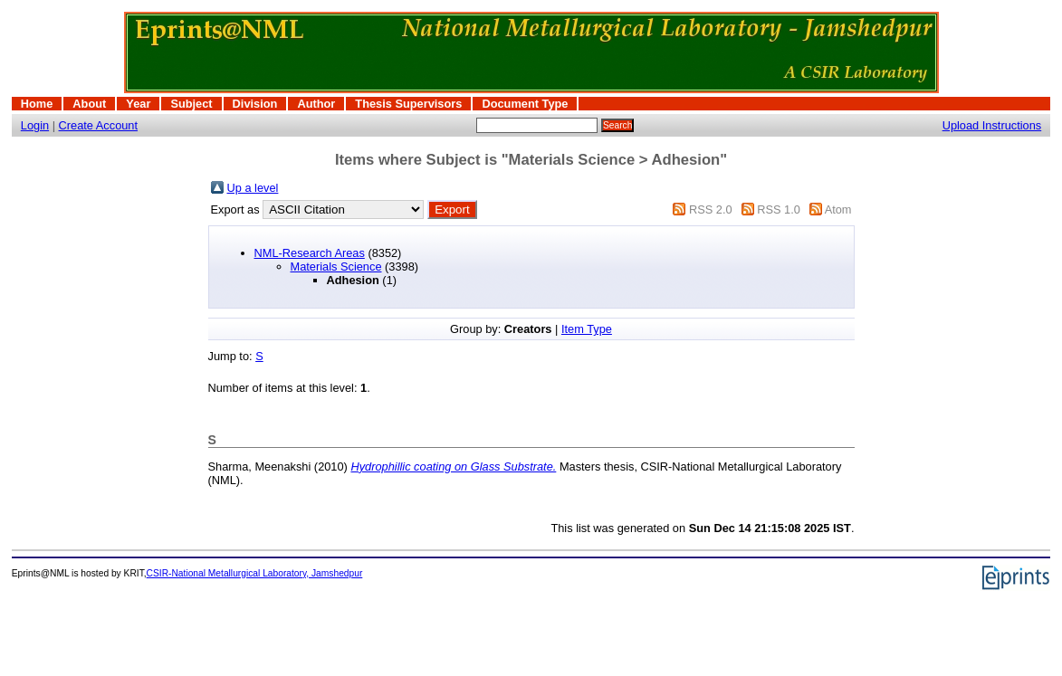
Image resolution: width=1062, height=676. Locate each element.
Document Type (525, 103)
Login (35, 125)
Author (316, 103)
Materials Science (336, 266)
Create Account (99, 125)
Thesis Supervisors (408, 103)
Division (255, 103)
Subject (191, 103)
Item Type (586, 329)
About (89, 103)
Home (37, 103)
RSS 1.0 (778, 209)
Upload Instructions (992, 125)
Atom (838, 209)
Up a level (253, 188)
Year (138, 103)
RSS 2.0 (710, 209)
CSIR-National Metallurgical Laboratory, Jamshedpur (255, 573)
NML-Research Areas (309, 253)
